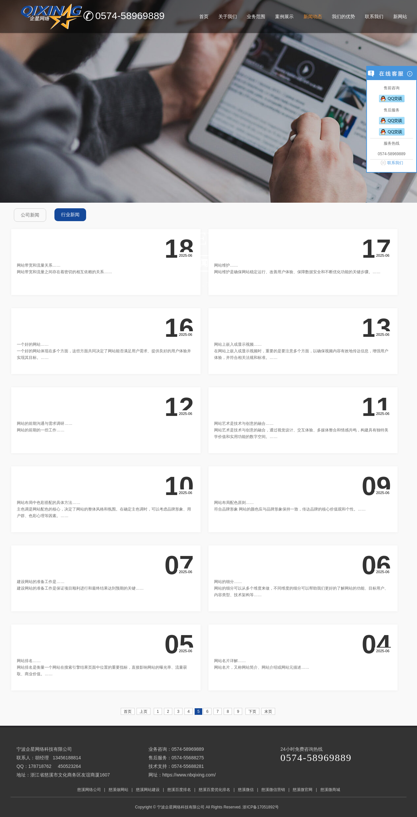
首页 (128, 711)
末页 (268, 711)
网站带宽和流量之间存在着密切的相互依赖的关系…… (64, 272)
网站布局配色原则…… (234, 502)
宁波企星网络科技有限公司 (181, 807)
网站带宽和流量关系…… (38, 265)
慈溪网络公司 (89, 789)
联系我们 (395, 162)
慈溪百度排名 (179, 789)
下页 (252, 711)
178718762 (39, 766)
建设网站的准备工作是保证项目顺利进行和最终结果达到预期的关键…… (80, 588)
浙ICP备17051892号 (261, 807)
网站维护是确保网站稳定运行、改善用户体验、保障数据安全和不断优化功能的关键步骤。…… (297, 272)
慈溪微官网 (302, 789)
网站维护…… (226, 265)
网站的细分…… (228, 581)
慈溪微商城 (330, 789)
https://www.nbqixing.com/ (189, 774)
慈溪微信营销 (273, 789)
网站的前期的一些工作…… (40, 430)
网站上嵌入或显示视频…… (238, 344)
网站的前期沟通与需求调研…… (44, 423)
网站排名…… (29, 660)
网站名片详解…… (230, 660)
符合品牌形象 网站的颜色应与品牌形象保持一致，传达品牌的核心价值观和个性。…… (290, 509)
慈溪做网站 (118, 789)
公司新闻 (30, 215)
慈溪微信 (246, 789)
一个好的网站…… (32, 344)
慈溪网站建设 (148, 789)
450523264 (69, 766)
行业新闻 (70, 214)
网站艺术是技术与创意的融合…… (243, 423)
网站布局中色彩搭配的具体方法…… (48, 502)
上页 (143, 711)
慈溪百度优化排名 (214, 789)
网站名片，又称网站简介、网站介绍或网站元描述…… (261, 667)
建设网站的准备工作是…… (40, 581)
